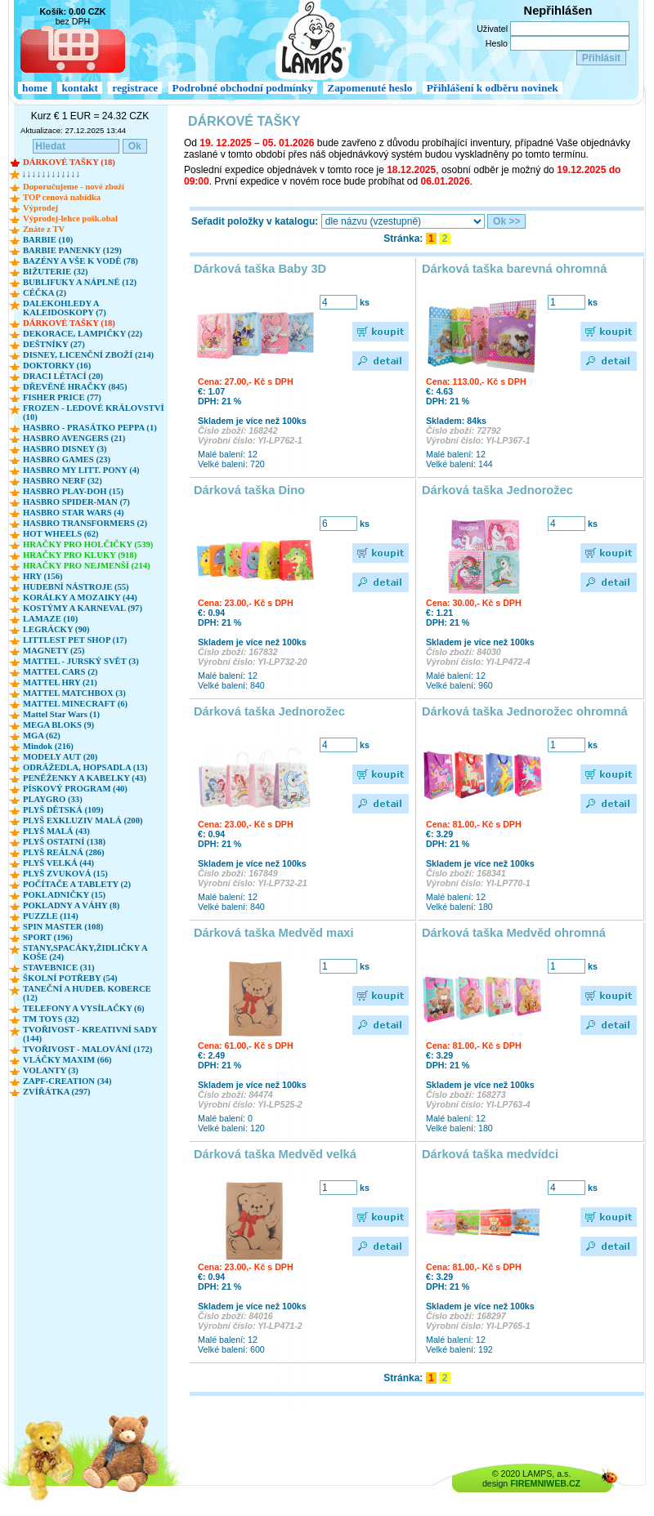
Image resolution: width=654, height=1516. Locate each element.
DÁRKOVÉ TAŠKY (244, 121)
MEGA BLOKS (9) (58, 724)
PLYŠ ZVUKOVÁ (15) (65, 873)
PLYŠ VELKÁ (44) (58, 862)
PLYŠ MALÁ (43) (56, 831)
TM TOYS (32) (51, 1018)
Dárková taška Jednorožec (497, 490)
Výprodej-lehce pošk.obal (70, 218)
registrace (135, 88)
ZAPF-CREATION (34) (67, 1081)
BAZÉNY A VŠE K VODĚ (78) (80, 260)
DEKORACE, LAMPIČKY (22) (82, 333)
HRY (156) (43, 576)
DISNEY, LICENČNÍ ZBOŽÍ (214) (88, 354)
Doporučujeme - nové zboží (73, 186)
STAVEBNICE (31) (59, 967)
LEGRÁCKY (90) (56, 629)
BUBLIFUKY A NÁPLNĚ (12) (80, 282)
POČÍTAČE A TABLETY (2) (77, 884)
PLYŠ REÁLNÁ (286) (64, 852)
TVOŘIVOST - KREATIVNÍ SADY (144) (90, 1034)
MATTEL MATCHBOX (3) (74, 693)
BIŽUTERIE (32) (55, 271)
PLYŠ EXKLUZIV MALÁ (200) (83, 820)
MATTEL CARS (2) (60, 671)
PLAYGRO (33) (53, 799)
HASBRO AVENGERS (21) (74, 438)
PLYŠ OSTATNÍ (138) (64, 841)
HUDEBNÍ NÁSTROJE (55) (76, 586)
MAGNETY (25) (54, 650)
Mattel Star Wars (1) (61, 714)
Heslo (497, 43)
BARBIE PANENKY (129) (72, 250)
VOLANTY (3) (50, 1070)
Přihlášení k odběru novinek (492, 88)
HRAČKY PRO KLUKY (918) (80, 555)
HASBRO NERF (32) (62, 480)
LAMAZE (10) (50, 618)
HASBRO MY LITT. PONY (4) (81, 470)
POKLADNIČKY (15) (64, 894)
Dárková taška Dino (249, 490)
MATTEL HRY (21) (60, 682)
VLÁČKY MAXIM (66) (67, 1059)
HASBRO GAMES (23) (66, 459)
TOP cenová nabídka (62, 197)
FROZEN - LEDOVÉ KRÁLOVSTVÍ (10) (93, 412)
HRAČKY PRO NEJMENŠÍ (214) (86, 565)
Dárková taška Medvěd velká (275, 1154)
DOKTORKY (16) (57, 365)
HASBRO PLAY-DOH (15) (73, 491)
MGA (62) (41, 735)
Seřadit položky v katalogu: (254, 221)
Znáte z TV (44, 229)
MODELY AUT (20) (60, 756)
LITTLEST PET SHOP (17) (75, 639)
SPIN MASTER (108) (63, 926)
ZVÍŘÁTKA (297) (57, 1091)
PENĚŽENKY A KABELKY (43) (84, 778)
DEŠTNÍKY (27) (54, 344)
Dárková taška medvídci (490, 1154)
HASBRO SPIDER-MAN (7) (76, 501)
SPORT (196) (48, 937)
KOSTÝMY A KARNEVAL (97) (82, 608)
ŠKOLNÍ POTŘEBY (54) (70, 978)
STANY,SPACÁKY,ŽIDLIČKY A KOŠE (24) (85, 952)
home (34, 88)
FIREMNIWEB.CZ (545, 1483)
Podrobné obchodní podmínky (242, 88)
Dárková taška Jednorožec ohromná (525, 711)
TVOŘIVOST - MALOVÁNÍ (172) (87, 1049)
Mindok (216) (48, 746)
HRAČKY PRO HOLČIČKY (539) (88, 544)
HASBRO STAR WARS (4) (73, 512)
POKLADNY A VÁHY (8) (71, 905)
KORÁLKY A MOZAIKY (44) (80, 597)
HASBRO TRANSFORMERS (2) (85, 523)
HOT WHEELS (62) (61, 533)
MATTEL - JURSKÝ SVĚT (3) (81, 661)
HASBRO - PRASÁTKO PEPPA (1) (90, 427)
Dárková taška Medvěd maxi (274, 932)
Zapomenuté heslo (369, 88)
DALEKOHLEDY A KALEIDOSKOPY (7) (64, 308)
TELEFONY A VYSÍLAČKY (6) (84, 1008)
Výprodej (40, 207)
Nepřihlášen (558, 10)
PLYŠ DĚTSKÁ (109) (63, 809)
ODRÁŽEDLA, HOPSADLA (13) (85, 767)
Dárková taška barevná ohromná (514, 268)
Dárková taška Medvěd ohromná (514, 932)
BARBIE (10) (48, 239)
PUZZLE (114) (50, 916)
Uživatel (492, 28)
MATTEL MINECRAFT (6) (75, 703)
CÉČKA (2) (44, 292)
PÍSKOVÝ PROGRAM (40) (75, 788)
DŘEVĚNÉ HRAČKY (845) (75, 386)
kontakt (79, 88)
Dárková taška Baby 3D (260, 268)
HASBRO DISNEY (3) (65, 448)
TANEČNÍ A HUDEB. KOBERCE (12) (87, 993)
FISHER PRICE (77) (62, 397)
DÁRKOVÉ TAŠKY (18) (69, 162)
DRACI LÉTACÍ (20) (63, 376)
